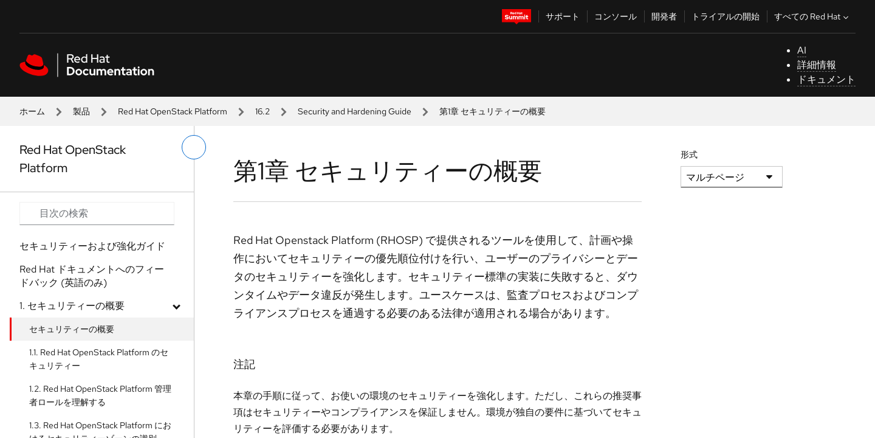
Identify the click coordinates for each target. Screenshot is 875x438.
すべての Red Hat (812, 16)
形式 (689, 154)
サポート (563, 16)
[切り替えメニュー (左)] (194, 147)
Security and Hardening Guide (354, 111)
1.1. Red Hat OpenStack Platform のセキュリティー (98, 359)
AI (801, 50)
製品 (81, 111)
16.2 (262, 111)
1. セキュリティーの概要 (72, 305)
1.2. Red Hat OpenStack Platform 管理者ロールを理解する (100, 395)
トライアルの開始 (725, 16)
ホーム (32, 111)
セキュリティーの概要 (71, 329)
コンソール (615, 16)
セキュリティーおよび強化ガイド (92, 246)
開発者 (664, 16)
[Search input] (96, 213)
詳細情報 (816, 64)
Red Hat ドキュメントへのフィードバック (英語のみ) (91, 276)
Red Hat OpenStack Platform (172, 111)
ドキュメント (826, 79)
